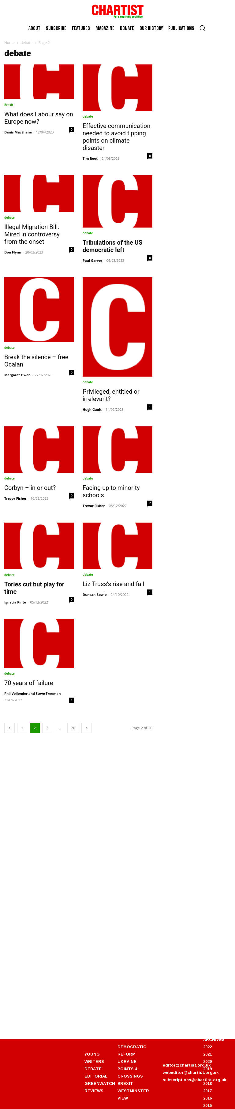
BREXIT (125, 1083)
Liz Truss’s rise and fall (113, 584)
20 (73, 728)
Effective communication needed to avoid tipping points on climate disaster (117, 136)
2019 (207, 1068)
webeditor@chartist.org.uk (190, 1072)
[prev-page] (9, 728)
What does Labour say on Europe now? (38, 118)
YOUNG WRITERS (94, 1057)
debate (26, 42)
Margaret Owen (17, 375)
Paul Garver (92, 260)
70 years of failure (28, 683)
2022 (207, 1046)
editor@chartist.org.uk (187, 1065)
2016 (207, 1098)
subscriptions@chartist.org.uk (194, 1079)
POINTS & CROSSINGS (130, 1072)
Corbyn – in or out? (30, 487)
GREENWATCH (99, 1083)
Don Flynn (12, 252)
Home (9, 42)
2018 (207, 1083)
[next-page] (86, 728)
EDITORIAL (95, 1076)
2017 (207, 1090)
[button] (202, 28)
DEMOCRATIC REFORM (132, 1050)
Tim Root (90, 158)
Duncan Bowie (94, 594)
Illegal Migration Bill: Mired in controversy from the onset (32, 234)
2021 (207, 1054)
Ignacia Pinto (15, 602)
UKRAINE (127, 1061)
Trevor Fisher (15, 498)
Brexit (8, 104)
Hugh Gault (92, 409)
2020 (207, 1061)
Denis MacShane (18, 132)
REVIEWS (93, 1090)
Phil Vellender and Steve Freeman (32, 693)
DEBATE (93, 1068)
